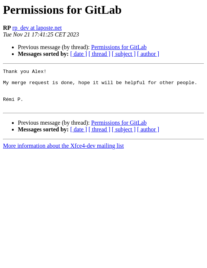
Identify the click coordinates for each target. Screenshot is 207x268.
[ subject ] (124, 54)
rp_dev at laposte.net (37, 28)
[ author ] (148, 54)
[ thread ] (99, 54)
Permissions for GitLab (118, 47)
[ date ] (78, 54)
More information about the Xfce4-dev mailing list (63, 153)
